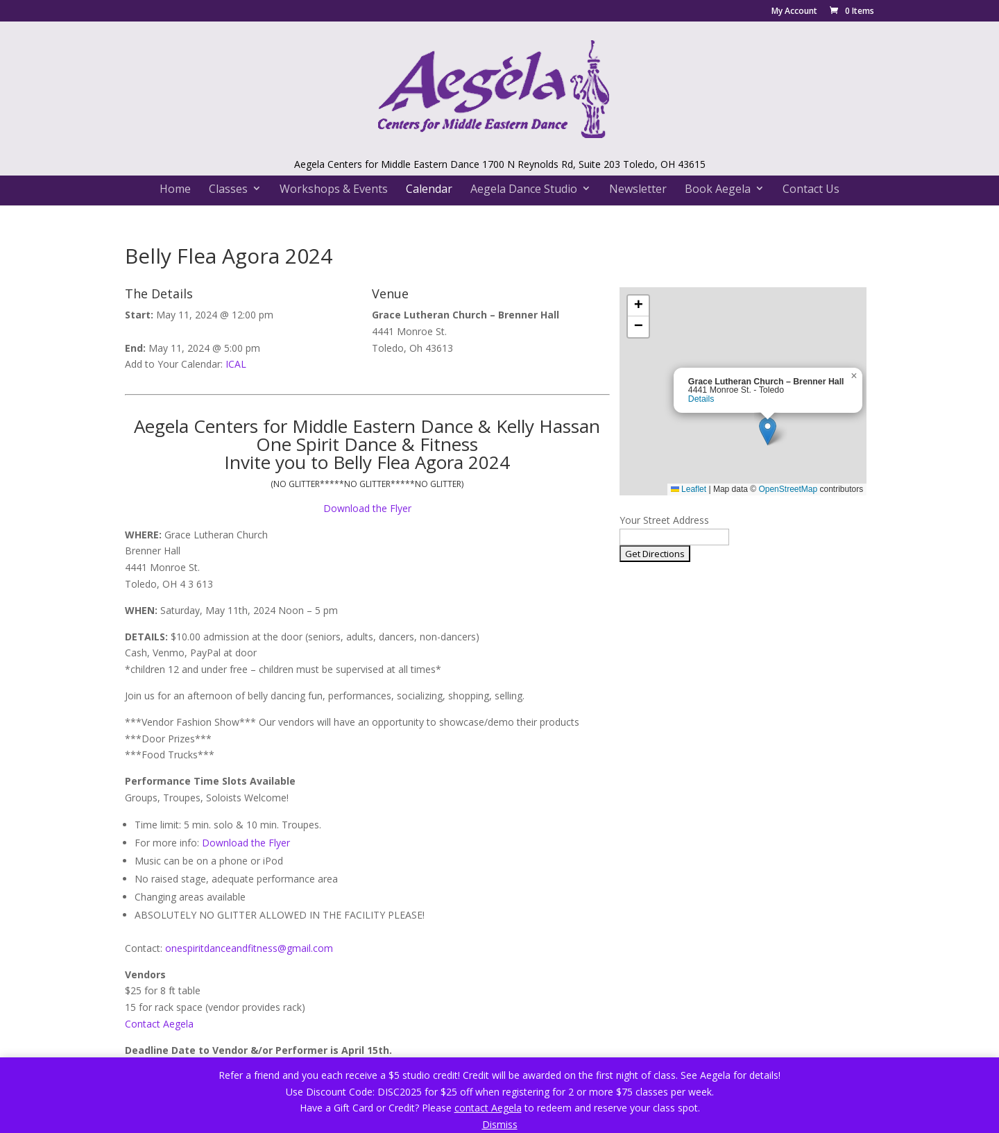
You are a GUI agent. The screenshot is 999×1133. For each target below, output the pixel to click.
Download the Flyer (367, 508)
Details (701, 399)
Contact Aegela (159, 1023)
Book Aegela (718, 188)
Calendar (429, 188)
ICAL (235, 363)
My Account (794, 12)
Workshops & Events (334, 188)
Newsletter (638, 188)
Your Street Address (664, 520)
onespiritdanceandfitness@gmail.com (249, 948)
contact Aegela (488, 1107)
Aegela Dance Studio (523, 188)
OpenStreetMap (787, 489)
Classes (228, 188)
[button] (767, 431)
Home (175, 188)
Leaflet (688, 489)
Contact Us (811, 188)
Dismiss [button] (500, 1124)
